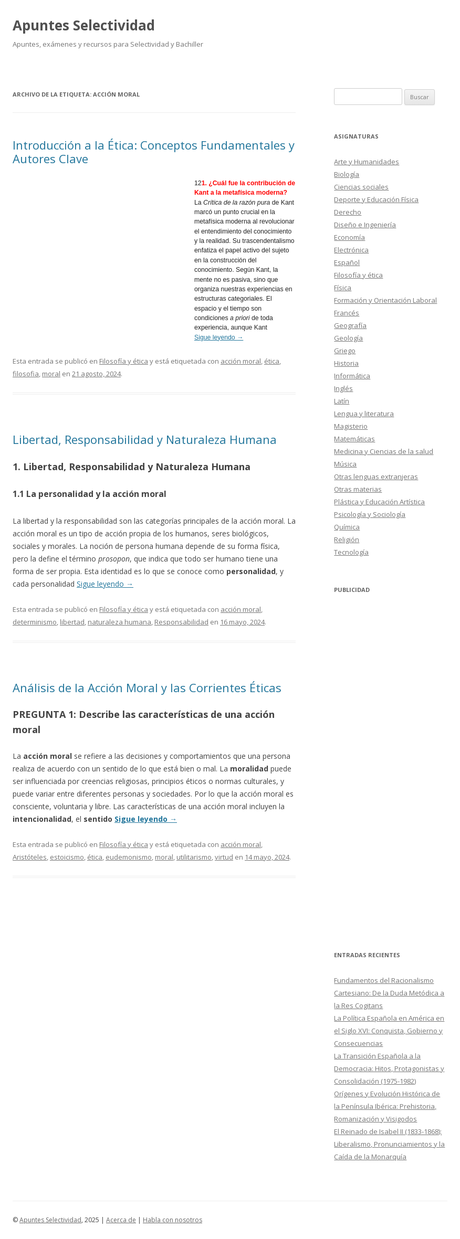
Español (347, 262)
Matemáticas (354, 438)
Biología (346, 174)
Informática (352, 375)
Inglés (343, 388)
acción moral (241, 361)
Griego (345, 350)
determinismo (35, 622)
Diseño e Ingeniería (365, 224)
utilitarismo (194, 857)
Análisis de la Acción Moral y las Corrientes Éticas (147, 687)
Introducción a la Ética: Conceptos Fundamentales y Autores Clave (154, 151)
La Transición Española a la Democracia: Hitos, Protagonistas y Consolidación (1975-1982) (389, 1068)
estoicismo (67, 857)
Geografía (350, 325)
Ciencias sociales (361, 187)
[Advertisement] (103, 254)
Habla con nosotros (172, 1219)
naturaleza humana (119, 622)
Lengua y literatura (364, 413)
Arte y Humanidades (366, 161)
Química (347, 527)
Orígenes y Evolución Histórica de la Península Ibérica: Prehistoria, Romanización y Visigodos (387, 1106)
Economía (349, 237)
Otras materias (358, 489)
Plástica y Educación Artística (379, 501)
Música (345, 464)
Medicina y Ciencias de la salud (383, 451)
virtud (224, 857)
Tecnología (351, 552)
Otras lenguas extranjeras (376, 476)
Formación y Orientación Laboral (385, 300)
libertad (72, 622)
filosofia (26, 373)
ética (271, 361)
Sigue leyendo (218, 337)
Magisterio (351, 426)
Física (342, 287)
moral (51, 373)
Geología (348, 338)
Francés (346, 312)
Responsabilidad (181, 622)
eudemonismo (129, 857)
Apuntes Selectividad (84, 25)
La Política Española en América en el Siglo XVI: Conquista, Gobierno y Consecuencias (389, 1030)
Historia (346, 363)
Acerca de (121, 1219)
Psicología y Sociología (369, 514)
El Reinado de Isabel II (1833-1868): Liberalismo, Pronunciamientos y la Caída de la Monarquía (389, 1144)
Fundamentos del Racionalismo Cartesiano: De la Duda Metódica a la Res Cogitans (389, 993)
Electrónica (351, 250)
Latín (341, 401)
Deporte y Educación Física (376, 199)
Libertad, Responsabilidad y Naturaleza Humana (145, 439)
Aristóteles (30, 857)
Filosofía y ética (123, 361)
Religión (346, 539)
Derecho (347, 212)
